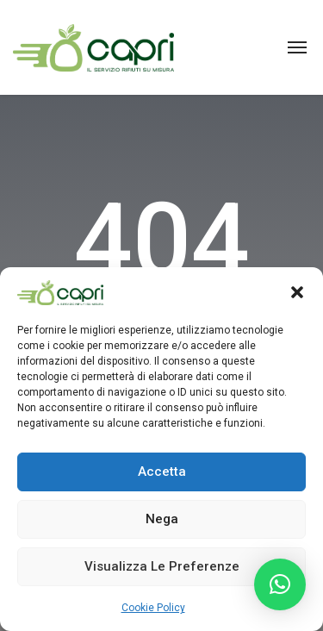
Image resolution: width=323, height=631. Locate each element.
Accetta (162, 471)
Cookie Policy (153, 608)
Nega (162, 519)
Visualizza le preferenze (161, 566)
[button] (297, 292)
